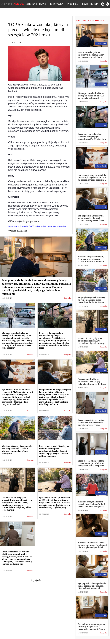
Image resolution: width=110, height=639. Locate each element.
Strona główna (36, 4)
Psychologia (90, 4)
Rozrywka (56, 4)
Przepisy (72, 4)
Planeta (12, 4)
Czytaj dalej (36, 580)
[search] (107, 4)
